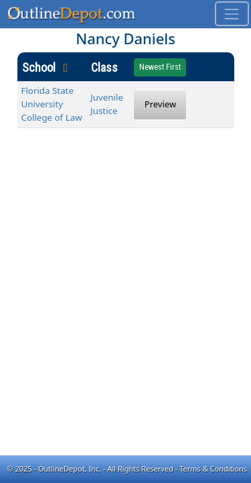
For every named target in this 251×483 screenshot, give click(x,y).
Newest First (160, 67)
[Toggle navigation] (232, 13)
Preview (160, 104)
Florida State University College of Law (51, 104)
